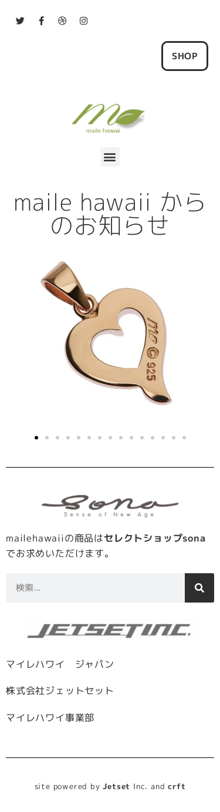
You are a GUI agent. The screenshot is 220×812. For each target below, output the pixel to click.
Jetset (116, 786)
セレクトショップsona (155, 538)
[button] (110, 157)
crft (176, 786)
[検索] (199, 588)
